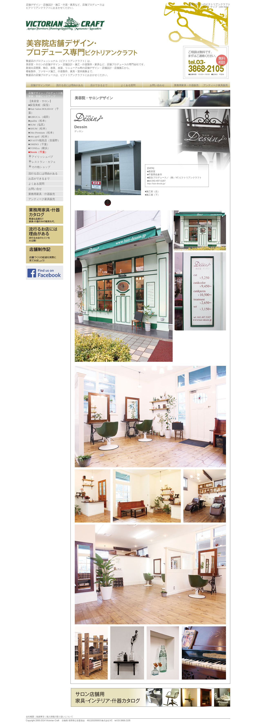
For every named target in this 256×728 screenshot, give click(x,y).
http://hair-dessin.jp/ (156, 183)
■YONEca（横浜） (39, 148)
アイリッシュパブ (42, 156)
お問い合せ (35, 188)
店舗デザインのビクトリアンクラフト (209, 4)
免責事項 (40, 717)
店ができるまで (98, 85)
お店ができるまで (39, 178)
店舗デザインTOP (40, 85)
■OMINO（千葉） (38, 144)
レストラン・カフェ (44, 162)
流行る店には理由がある (69, 85)
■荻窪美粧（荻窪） (39, 105)
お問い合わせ (157, 85)
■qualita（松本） (38, 120)
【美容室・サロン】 (40, 101)
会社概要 (30, 717)
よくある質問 (128, 85)
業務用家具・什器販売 (186, 85)
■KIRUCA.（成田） (39, 117)
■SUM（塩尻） (37, 124)
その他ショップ (41, 167)
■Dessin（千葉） (38, 152)
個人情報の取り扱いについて (59, 717)
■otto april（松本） (39, 136)
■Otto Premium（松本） (42, 132)
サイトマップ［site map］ (216, 7)
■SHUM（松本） (38, 128)
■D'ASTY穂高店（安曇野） (44, 140)
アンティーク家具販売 (215, 85)
